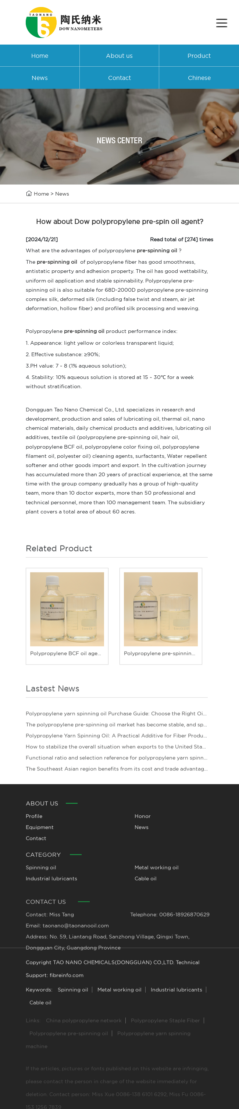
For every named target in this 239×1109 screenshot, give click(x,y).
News (62, 194)
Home (41, 194)
